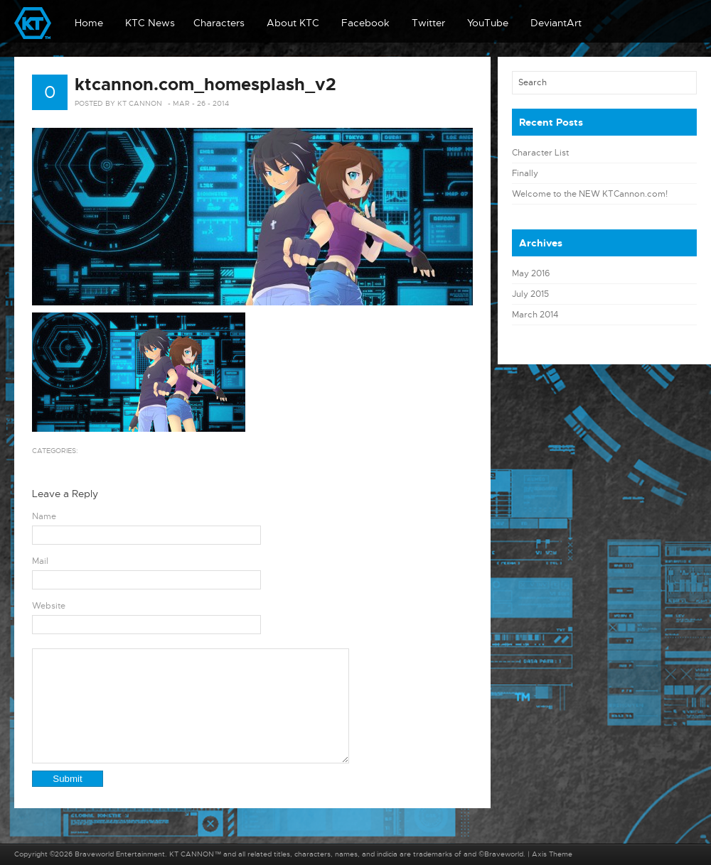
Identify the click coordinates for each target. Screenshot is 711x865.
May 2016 (531, 273)
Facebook (365, 22)
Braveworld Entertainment (120, 854)
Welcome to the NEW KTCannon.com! (590, 194)
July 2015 (530, 294)
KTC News (150, 22)
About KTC (293, 22)
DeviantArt (556, 22)
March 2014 (535, 314)
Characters (219, 22)
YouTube (487, 22)
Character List (540, 152)
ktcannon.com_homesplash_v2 (205, 84)
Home (89, 22)
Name (44, 516)
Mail (40, 561)
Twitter (428, 22)
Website (48, 605)
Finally (525, 173)
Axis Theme (552, 854)
